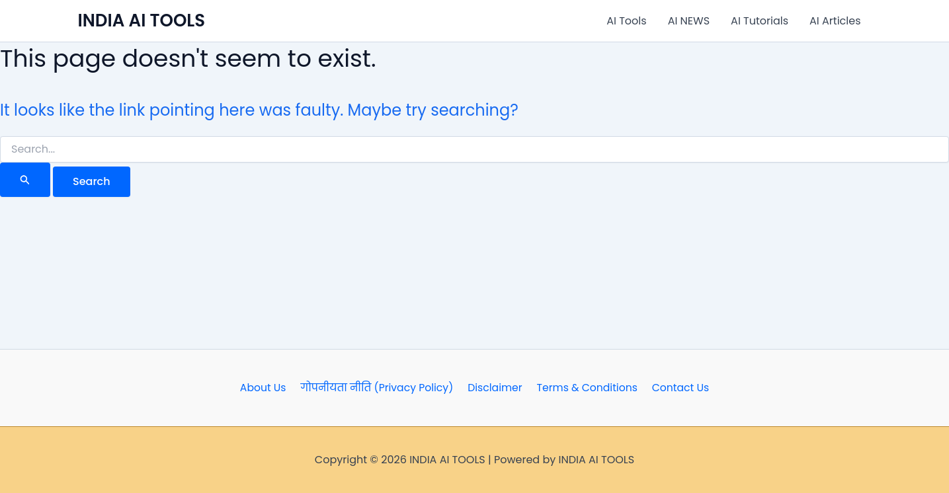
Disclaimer (495, 387)
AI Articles (834, 20)
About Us (266, 387)
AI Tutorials (759, 20)
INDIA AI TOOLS (142, 20)
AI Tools (626, 20)
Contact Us (676, 387)
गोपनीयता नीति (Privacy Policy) (379, 387)
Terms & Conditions (585, 387)
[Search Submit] (25, 180)
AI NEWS (689, 20)
